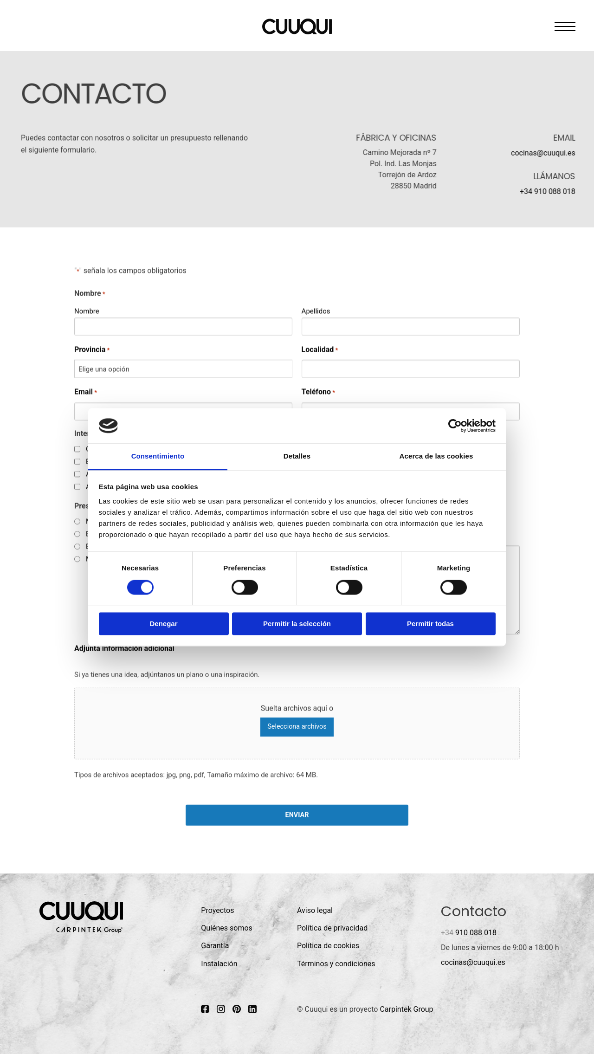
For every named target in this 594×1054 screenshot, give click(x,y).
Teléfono (319, 392)
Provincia (92, 349)
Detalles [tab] (297, 456)
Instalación (219, 963)
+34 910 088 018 (547, 191)
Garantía (215, 945)
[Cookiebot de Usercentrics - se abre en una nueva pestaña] (455, 426)
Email (85, 392)
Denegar (163, 624)
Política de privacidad (332, 928)
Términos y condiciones (336, 963)
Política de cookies (328, 945)
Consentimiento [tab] (158, 456)
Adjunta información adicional (124, 648)
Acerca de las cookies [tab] (436, 456)
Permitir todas (430, 624)
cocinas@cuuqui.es (543, 153)
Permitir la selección (297, 624)
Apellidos (316, 310)
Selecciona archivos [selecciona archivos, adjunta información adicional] (296, 727)
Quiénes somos (226, 928)
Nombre (86, 310)
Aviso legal (315, 910)
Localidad (320, 349)
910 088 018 (469, 932)
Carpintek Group (406, 1009)
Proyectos (217, 910)
